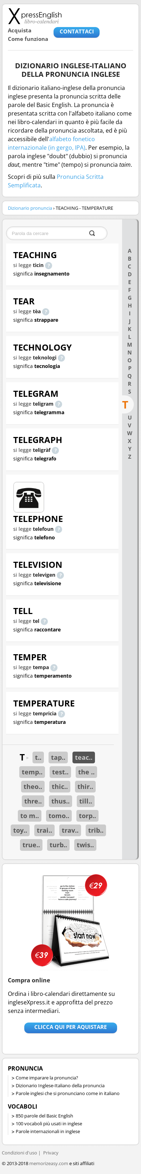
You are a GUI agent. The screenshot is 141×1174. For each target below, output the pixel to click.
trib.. (96, 830)
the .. (86, 772)
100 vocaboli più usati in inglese (49, 1123)
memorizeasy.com (48, 1163)
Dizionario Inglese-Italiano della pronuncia (60, 1085)
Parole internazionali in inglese (48, 1131)
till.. (85, 801)
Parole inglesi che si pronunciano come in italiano (68, 1093)
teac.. (83, 757)
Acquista (19, 30)
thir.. (85, 786)
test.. (60, 772)
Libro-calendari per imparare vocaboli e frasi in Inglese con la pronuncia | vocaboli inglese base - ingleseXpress (35, 16)
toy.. (20, 830)
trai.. (44, 830)
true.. (31, 845)
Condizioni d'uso (19, 1152)
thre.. (33, 801)
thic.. (60, 786)
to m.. (29, 815)
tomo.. (59, 815)
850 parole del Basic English (44, 1115)
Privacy (51, 1152)
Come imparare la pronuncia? (47, 1077)
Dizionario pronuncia (30, 208)
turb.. (58, 845)
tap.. (58, 757)
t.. (38, 757)
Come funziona (28, 38)
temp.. (32, 772)
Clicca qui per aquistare (70, 1026)
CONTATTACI (77, 31)
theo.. (33, 786)
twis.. (85, 845)
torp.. (87, 815)
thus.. (60, 801)
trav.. (70, 830)
